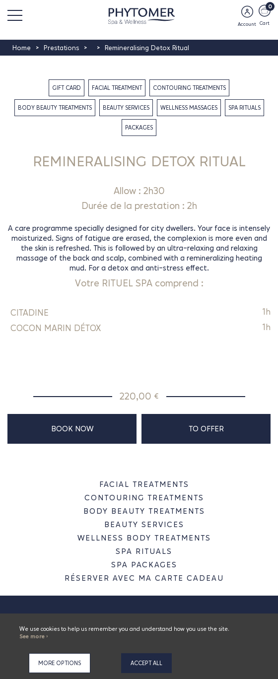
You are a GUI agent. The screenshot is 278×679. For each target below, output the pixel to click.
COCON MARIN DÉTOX (55, 328)
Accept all (146, 663)
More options (59, 663)
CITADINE (29, 313)
